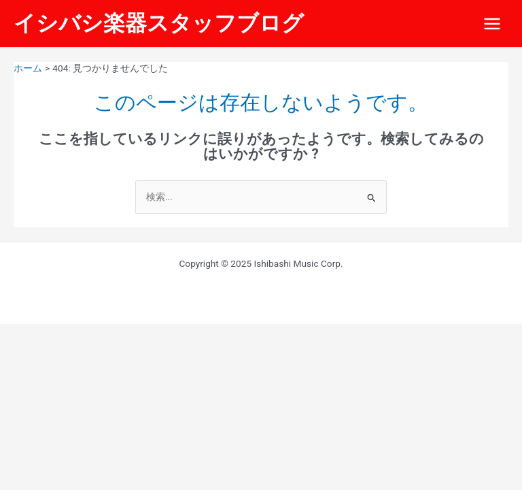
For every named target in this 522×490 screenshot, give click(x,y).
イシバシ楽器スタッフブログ (159, 23)
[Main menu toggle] (492, 23)
